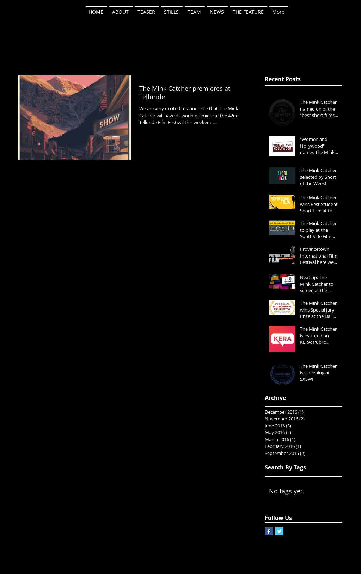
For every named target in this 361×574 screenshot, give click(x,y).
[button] (195, 8)
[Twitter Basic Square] (279, 531)
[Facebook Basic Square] (269, 531)
